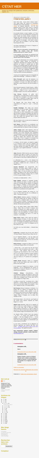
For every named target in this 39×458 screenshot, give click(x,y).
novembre (6, 405)
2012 (4, 414)
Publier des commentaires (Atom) (28, 374)
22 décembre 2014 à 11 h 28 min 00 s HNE (26, 351)
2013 (4, 413)
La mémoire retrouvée (6, 432)
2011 (4, 416)
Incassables (3, 431)
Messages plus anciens (32, 369)
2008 (4, 420)
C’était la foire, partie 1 (7, 404)
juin (4, 409)
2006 (4, 423)
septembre (6, 407)
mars (5, 410)
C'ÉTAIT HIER (11, 6)
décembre (6, 403)
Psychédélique (4, 434)
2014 (4, 402)
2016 (4, 399)
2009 (4, 419)
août (5, 408)
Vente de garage (4, 435)
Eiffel (4, 381)
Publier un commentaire (19, 367)
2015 (4, 400)
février (5, 412)
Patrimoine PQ (4, 433)
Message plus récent (19, 369)
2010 (4, 417)
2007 (4, 421)
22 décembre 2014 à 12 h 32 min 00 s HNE (26, 364)
